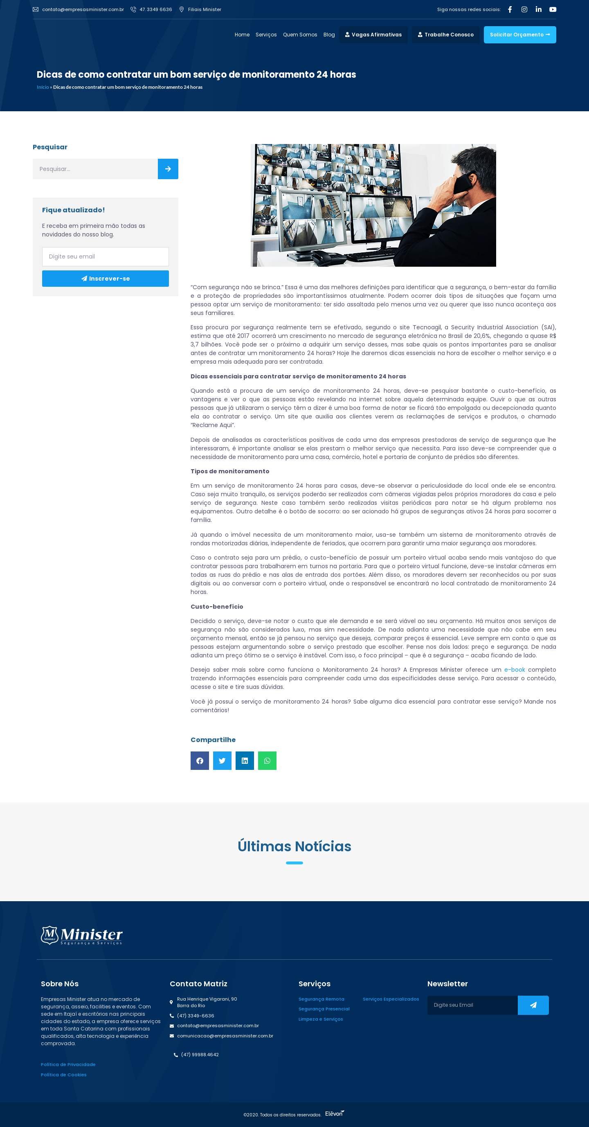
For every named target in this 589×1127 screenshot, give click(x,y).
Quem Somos (300, 34)
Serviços (266, 34)
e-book (514, 670)
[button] (200, 760)
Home (242, 34)
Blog (329, 34)
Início (43, 87)
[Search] (168, 169)
